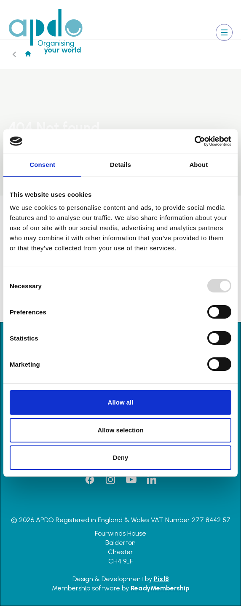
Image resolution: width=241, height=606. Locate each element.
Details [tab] (120, 164)
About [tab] (198, 164)
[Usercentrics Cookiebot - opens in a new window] (194, 141)
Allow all (121, 402)
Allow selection (120, 430)
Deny (121, 457)
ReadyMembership (160, 588)
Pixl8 (161, 579)
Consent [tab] (42, 164)
